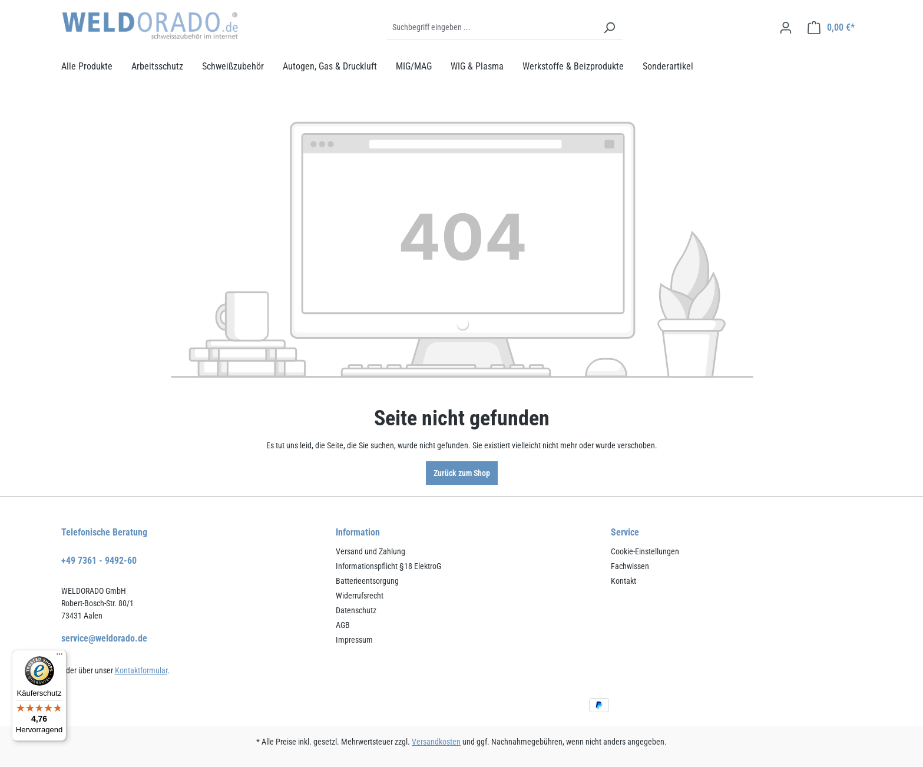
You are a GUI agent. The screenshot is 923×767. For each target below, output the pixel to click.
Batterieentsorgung (367, 581)
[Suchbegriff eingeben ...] (491, 27)
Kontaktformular (141, 670)
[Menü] (59, 657)
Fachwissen (630, 566)
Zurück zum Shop (462, 473)
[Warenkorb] (831, 27)
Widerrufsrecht (359, 595)
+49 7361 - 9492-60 (99, 560)
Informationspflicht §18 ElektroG (388, 566)
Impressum (354, 639)
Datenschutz (356, 610)
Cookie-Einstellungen (645, 551)
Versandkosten (436, 741)
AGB (343, 625)
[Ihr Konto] (786, 27)
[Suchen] (609, 27)
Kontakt (623, 581)
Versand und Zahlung (370, 551)
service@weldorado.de (104, 638)
